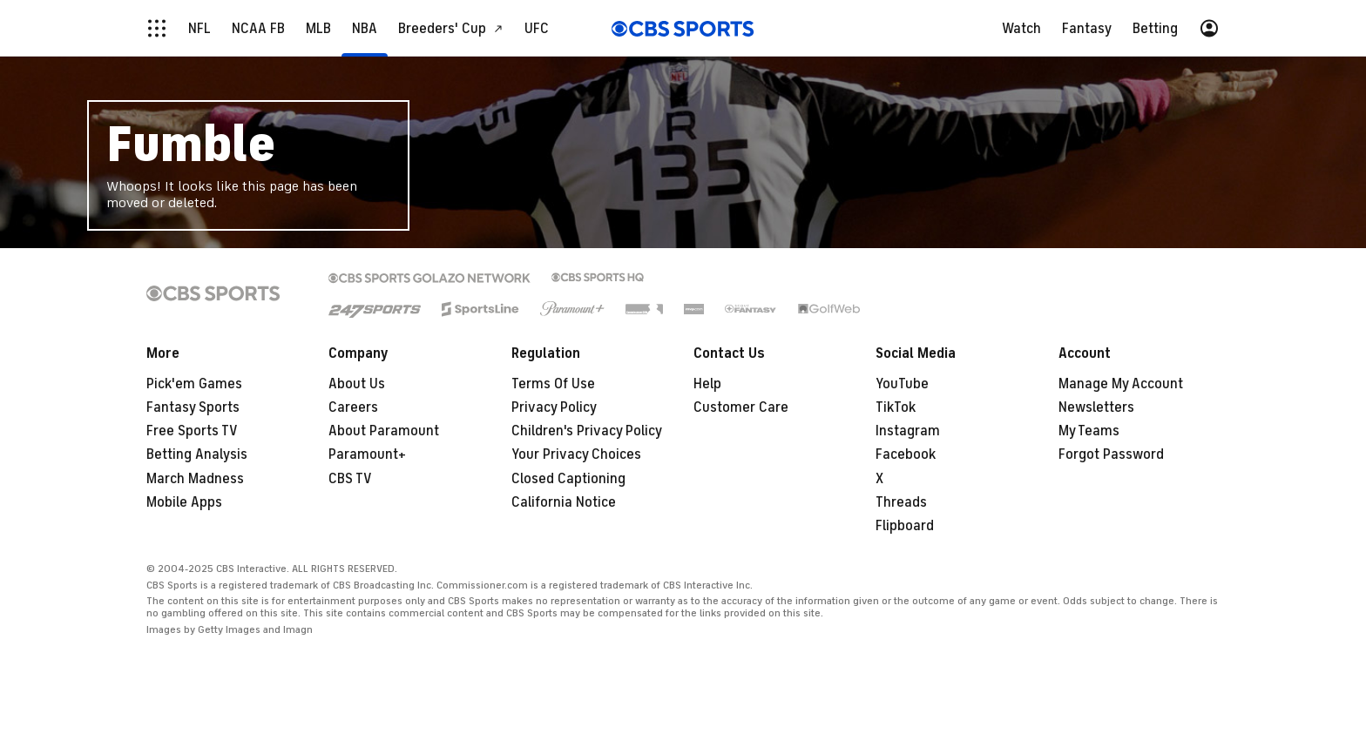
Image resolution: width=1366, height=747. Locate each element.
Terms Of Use (553, 384)
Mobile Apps (184, 502)
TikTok (896, 407)
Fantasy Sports (193, 407)
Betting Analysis (196, 454)
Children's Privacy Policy (586, 431)
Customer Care (740, 407)
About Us (356, 384)
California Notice (563, 502)
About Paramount (383, 431)
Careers (353, 407)
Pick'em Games (194, 384)
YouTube (902, 384)
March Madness (195, 479)
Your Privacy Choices (576, 454)
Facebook (906, 454)
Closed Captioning (568, 479)
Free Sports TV (192, 431)
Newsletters (1096, 407)
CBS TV (350, 479)
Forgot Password (1111, 454)
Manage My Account (1120, 384)
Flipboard (905, 526)
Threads (901, 502)
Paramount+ (367, 454)
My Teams (1088, 431)
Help (707, 384)
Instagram (908, 431)
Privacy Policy (554, 407)
